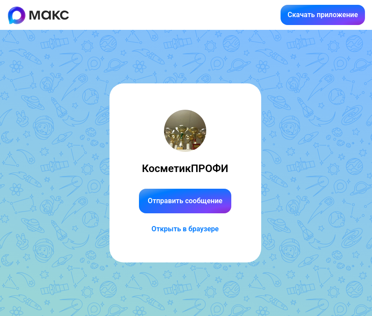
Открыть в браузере (185, 229)
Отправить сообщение (185, 201)
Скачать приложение (323, 15)
